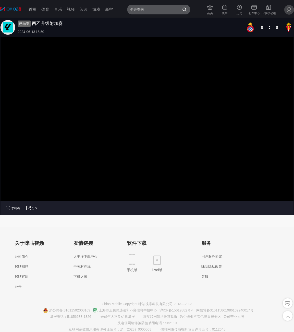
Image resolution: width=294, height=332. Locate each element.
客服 (204, 276)
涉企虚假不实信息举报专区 (200, 317)
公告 (18, 287)
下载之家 (80, 276)
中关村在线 (82, 266)
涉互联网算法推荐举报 (157, 316)
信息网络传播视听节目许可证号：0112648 (190, 329)
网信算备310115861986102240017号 (225, 310)
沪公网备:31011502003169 (66, 310)
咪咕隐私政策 (211, 266)
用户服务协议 (211, 256)
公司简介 (21, 256)
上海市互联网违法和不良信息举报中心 (125, 310)
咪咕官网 (21, 276)
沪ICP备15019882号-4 (176, 310)
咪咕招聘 (21, 266)
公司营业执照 (233, 317)
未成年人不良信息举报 (115, 316)
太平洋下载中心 (86, 256)
